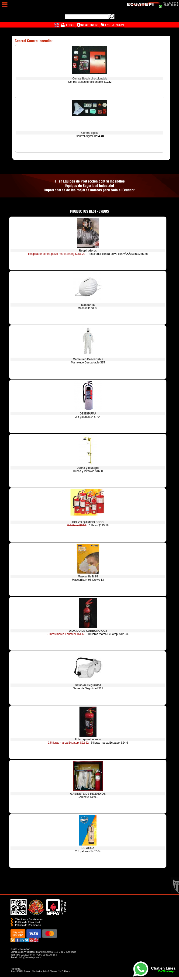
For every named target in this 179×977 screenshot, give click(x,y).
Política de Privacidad (27, 922)
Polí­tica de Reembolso (28, 925)
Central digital (89, 133)
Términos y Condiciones (29, 919)
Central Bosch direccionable (89, 78)
